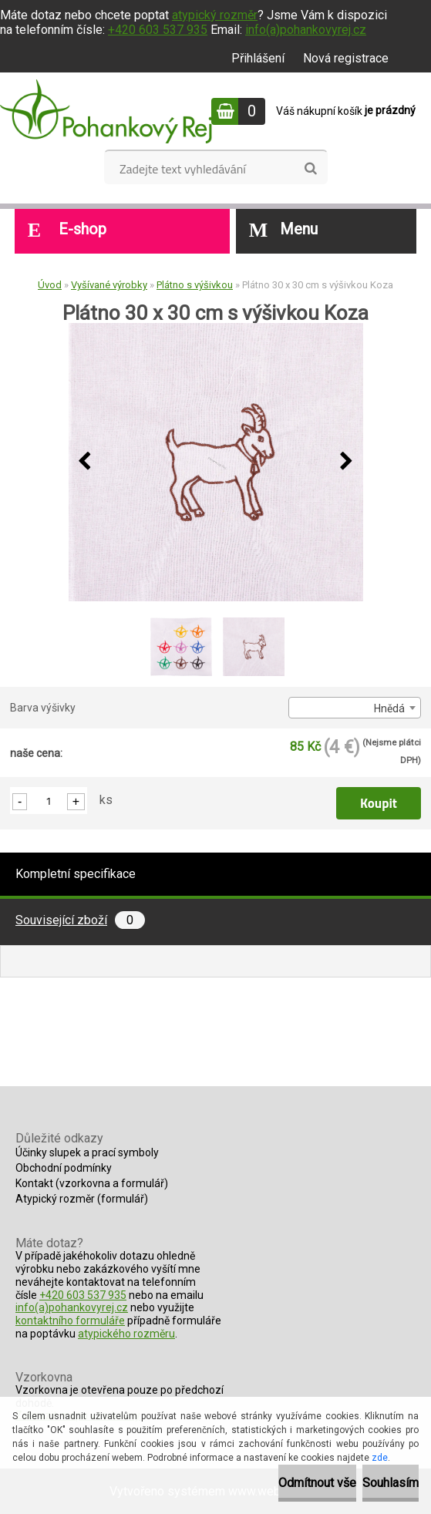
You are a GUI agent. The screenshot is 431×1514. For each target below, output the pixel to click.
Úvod (50, 285)
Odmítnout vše (317, 1482)
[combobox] (354, 707)
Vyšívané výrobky (109, 285)
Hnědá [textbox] (389, 708)
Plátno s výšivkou (195, 285)
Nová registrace (346, 58)
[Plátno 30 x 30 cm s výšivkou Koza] (216, 462)
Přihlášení (258, 58)
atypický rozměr (215, 15)
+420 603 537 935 (157, 29)
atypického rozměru (126, 1333)
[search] (310, 168)
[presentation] (85, 462)
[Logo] (106, 111)
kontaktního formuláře (70, 1320)
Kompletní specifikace (75, 873)
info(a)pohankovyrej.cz (305, 29)
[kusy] (48, 800)
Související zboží (80, 920)
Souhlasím (390, 1482)
